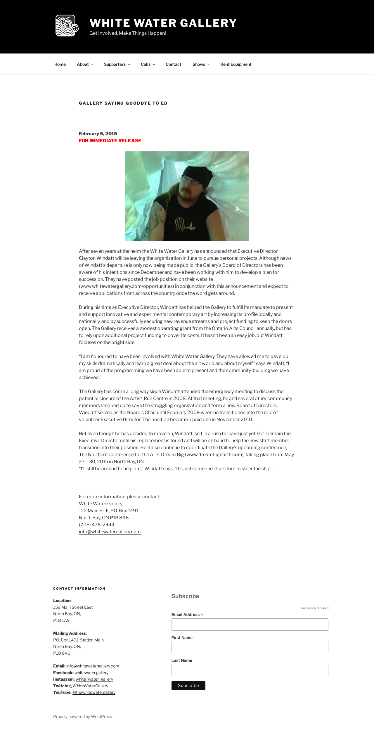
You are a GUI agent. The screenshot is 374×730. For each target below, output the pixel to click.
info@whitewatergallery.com (110, 531)
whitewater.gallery (91, 672)
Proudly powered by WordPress (82, 716)
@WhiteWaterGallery (88, 685)
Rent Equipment (236, 64)
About (85, 64)
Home (60, 64)
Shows (202, 64)
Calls (148, 64)
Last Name (182, 660)
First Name (182, 637)
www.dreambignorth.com (214, 454)
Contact (173, 64)
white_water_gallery (94, 679)
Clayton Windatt (96, 258)
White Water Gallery (163, 23)
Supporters (117, 64)
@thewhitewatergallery (93, 692)
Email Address (187, 614)
